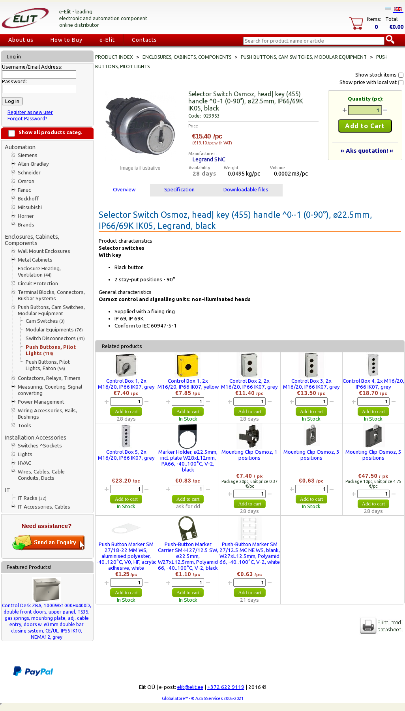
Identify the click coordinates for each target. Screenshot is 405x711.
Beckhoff (28, 199)
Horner (26, 216)
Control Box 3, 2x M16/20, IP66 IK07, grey (311, 384)
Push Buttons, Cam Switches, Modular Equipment (51, 310)
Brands (26, 225)
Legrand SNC (209, 159)
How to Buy (66, 40)
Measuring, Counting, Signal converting (50, 390)
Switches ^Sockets (40, 446)
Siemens (28, 155)
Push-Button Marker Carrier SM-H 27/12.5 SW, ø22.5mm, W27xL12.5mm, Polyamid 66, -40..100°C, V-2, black (188, 556)
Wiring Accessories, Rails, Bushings (47, 414)
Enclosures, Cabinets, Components (32, 239)
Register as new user (30, 112)
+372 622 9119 (225, 687)
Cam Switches (45, 321)
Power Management (41, 402)
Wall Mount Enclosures (44, 251)
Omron (26, 181)
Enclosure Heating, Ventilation (39, 272)
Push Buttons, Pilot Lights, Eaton (48, 365)
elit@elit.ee (190, 687)
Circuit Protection (38, 283)
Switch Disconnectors (55, 338)
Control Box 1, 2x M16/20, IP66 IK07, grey (126, 384)
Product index (114, 57)
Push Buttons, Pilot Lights (51, 350)
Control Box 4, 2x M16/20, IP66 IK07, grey (373, 384)
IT (7, 489)
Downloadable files (245, 190)
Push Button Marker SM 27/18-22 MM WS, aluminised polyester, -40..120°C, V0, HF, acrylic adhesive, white (126, 556)
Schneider (29, 173)
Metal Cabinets (35, 260)
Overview (124, 190)
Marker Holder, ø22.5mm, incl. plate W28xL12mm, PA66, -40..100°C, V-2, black (188, 461)
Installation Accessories (35, 437)
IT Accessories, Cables (44, 507)
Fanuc (24, 190)
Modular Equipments (54, 330)
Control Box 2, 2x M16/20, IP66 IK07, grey (249, 384)
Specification (179, 190)
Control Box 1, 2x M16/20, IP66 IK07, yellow (188, 384)
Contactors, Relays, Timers (49, 378)
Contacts (144, 40)
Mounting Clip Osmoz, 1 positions (249, 455)
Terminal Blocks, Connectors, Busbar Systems (51, 295)
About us (21, 40)
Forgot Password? (27, 118)
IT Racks (32, 498)
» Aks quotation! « (367, 150)
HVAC (24, 463)
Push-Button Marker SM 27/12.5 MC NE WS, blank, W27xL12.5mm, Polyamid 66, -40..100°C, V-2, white (249, 553)
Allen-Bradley (33, 164)
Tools (24, 425)
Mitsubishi (30, 207)
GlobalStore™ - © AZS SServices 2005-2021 (203, 698)
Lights (25, 454)
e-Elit (107, 40)
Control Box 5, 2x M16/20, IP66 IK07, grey (126, 455)
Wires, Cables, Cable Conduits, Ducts (41, 475)
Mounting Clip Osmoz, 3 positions (311, 455)
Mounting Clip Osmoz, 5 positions (373, 455)
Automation (20, 147)
